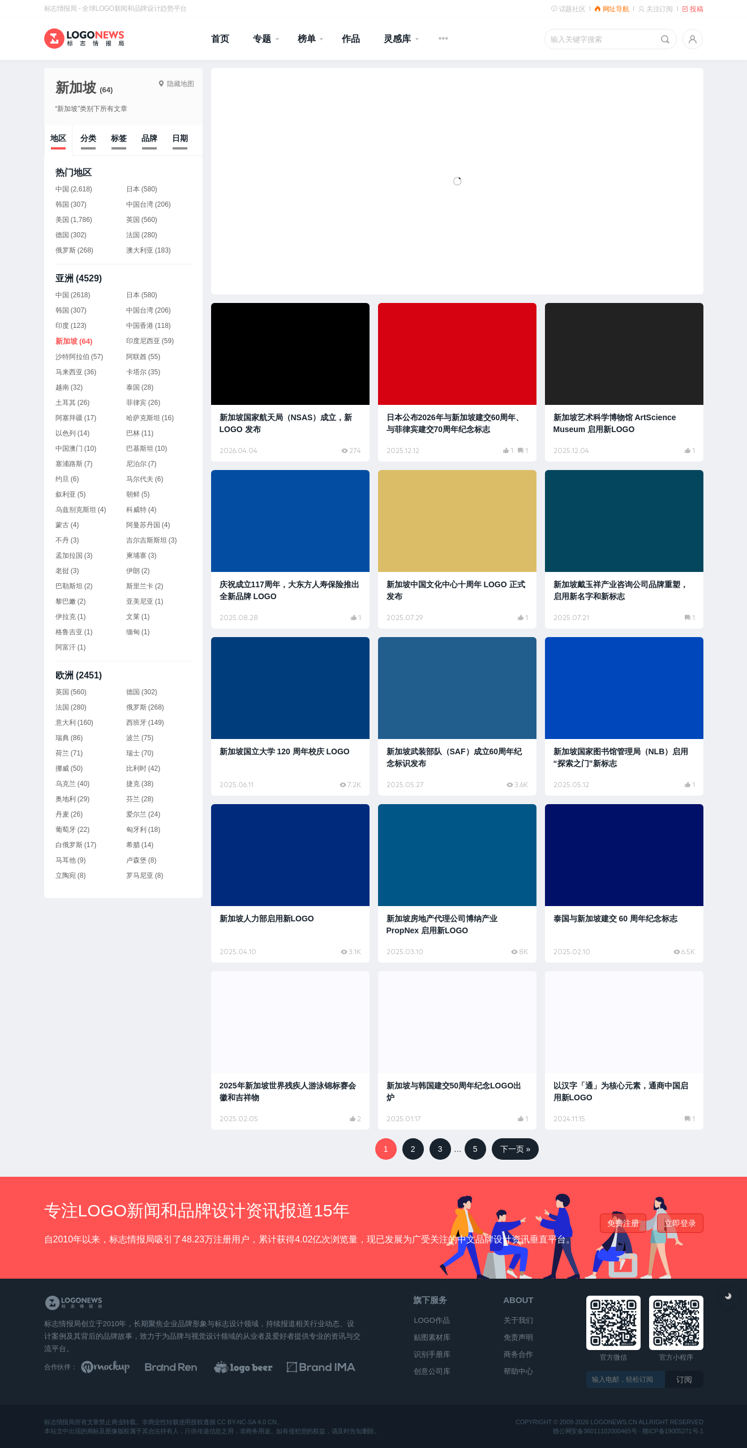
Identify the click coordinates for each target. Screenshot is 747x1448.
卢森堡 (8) (141, 860)
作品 (351, 39)
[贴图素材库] (116, 1367)
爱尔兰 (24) (143, 814)
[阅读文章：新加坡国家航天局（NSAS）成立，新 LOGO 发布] (290, 382)
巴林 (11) (140, 433)
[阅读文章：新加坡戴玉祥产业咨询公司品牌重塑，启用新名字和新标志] (624, 549)
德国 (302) (141, 692)
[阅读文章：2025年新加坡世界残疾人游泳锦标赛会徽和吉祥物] (290, 1050)
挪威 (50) (69, 768)
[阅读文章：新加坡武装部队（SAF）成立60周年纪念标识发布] (457, 716)
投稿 (692, 9)
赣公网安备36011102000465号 (595, 1431)
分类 (88, 138)
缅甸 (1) (138, 632)
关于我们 (518, 1320)
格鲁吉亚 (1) (74, 632)
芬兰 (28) (140, 799)
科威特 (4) (141, 510)
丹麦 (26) (69, 814)
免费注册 (623, 1223)
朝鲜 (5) (138, 494)
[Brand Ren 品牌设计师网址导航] (186, 1367)
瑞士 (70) (140, 753)
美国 (62, 220)
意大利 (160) (74, 723)
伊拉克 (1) (70, 617)
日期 (180, 138)
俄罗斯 (65, 250)
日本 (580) (141, 295)
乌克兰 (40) (72, 784)
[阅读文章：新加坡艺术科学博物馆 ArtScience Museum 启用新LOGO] (624, 382)
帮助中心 (518, 1371)
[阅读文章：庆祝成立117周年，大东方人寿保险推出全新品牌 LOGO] (290, 549)
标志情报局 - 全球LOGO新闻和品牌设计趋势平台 (115, 8)
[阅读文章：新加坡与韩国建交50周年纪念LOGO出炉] (457, 1050)
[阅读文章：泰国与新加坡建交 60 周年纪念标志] (624, 883)
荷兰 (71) (69, 753)
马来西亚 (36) (76, 372)
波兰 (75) (140, 738)
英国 (133, 220)
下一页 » (515, 1149)
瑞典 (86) (69, 738)
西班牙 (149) (145, 723)
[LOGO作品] (256, 1367)
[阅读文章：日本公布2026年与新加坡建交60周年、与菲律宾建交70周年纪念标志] (457, 382)
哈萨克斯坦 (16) (150, 418)
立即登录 (680, 1223)
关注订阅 (655, 9)
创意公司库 (432, 1371)
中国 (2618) (73, 295)
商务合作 (518, 1354)
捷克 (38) (140, 784)
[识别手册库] (326, 1367)
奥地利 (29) (72, 799)
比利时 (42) (143, 768)
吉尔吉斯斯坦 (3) (151, 540)
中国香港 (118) (148, 326)
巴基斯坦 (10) (147, 448)
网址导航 (611, 9)
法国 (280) (71, 707)
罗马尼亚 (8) (145, 875)
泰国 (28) (140, 387)
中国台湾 (139, 204)
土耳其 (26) (72, 403)
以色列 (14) (72, 433)
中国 (62, 189)
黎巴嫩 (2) (70, 601)
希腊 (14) (140, 845)
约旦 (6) (67, 479)
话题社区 (568, 9)
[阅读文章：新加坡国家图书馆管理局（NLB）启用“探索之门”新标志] (624, 716)
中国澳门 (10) (76, 448)
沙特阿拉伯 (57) (79, 357)
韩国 (62, 204)
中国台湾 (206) (148, 310)
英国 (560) (71, 692)
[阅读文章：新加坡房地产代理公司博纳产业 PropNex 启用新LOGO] (457, 883)
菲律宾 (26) (143, 403)
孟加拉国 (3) (74, 555)
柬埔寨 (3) (141, 555)
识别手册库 (432, 1354)
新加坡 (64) (74, 341)
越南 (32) (69, 387)
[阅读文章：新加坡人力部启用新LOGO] (290, 883)
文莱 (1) (138, 617)
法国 (133, 235)
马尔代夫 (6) (145, 479)
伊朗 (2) (138, 571)
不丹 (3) (67, 540)
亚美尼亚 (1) (145, 601)
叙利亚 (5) (70, 494)
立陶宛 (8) (70, 875)
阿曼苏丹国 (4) (148, 525)
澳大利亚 (139, 250)
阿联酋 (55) (143, 357)
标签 (119, 138)
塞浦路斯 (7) (74, 464)
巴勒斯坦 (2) (74, 586)
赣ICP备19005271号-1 (672, 1431)
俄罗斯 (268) (145, 707)
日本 (133, 189)
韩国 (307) (71, 310)
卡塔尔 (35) (143, 372)
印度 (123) (71, 326)
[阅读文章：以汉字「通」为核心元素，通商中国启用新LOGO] (624, 1050)
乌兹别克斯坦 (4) (80, 510)
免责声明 (518, 1337)
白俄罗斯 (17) (76, 845)
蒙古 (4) (67, 525)
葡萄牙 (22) (72, 830)
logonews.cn (613, 1422)
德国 (62, 235)
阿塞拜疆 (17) (76, 418)
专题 (262, 39)
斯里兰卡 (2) (145, 586)
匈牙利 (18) (143, 830)
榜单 (307, 39)
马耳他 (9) (70, 860)
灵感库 (397, 39)
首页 (220, 39)
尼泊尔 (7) (141, 464)
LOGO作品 (432, 1320)
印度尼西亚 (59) (150, 341)
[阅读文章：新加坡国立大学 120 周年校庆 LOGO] (290, 716)
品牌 (149, 138)
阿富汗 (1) (70, 647)
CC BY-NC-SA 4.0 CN (246, 1422)
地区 (58, 138)
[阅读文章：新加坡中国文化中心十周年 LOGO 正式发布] (457, 549)
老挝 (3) (67, 571)
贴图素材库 (432, 1337)
